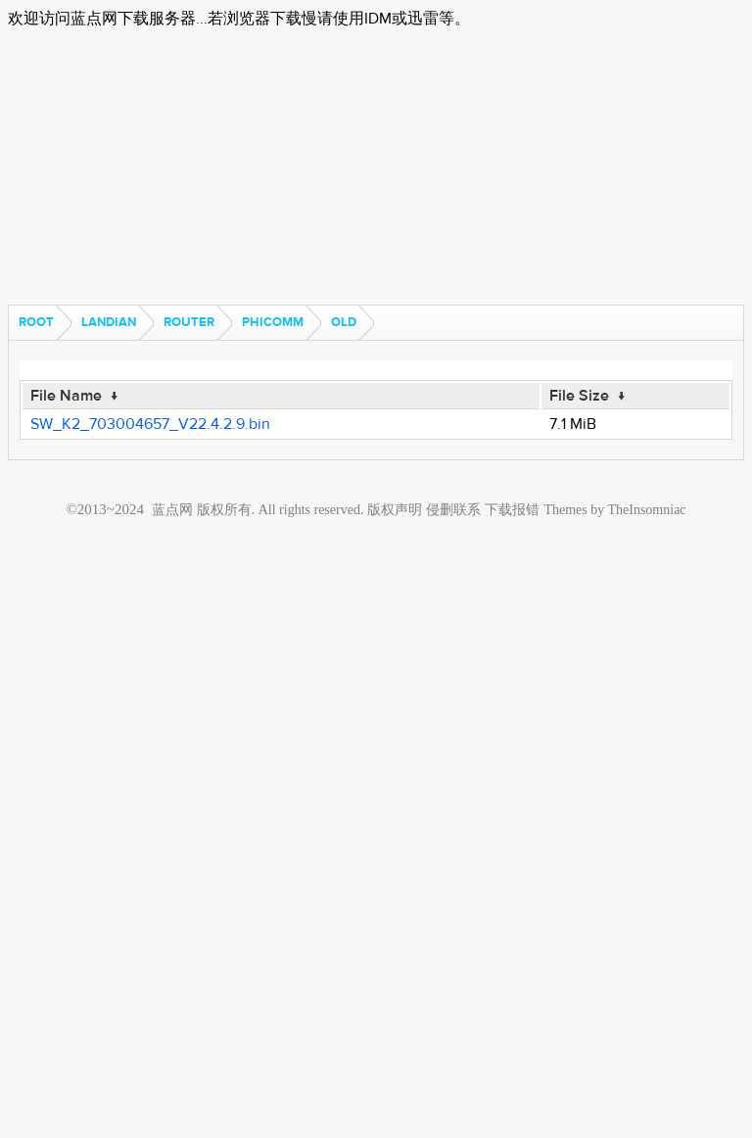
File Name (66, 395)
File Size (579, 395)
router (189, 322)
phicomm (273, 322)
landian (108, 322)
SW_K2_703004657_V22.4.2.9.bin (150, 424)
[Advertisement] (376, 167)
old (343, 322)
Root (36, 322)
